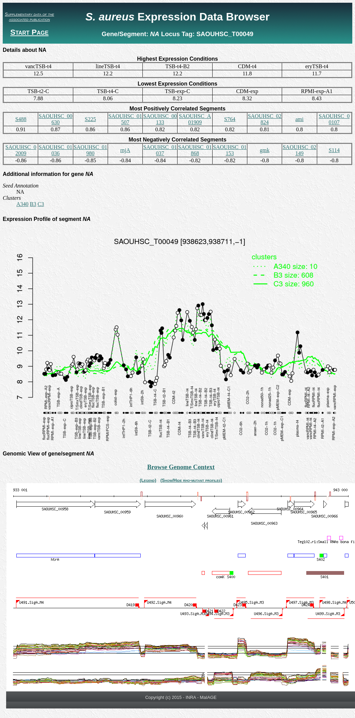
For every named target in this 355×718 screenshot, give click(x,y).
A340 (22, 204)
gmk (264, 150)
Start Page (29, 32)
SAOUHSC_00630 (56, 119)
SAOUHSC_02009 (20, 150)
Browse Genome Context (181, 466)
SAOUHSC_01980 (90, 150)
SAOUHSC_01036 (56, 150)
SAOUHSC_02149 (300, 150)
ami (299, 119)
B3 (33, 204)
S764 (229, 119)
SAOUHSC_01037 (160, 150)
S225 (90, 119)
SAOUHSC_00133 (160, 119)
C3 (40, 204)
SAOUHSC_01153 (230, 150)
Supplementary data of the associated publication (29, 17)
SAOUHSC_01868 (195, 150)
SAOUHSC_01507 (125, 119)
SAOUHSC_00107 (334, 119)
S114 (334, 150)
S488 (21, 119)
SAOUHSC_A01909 (195, 119)
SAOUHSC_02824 (264, 119)
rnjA (125, 150)
